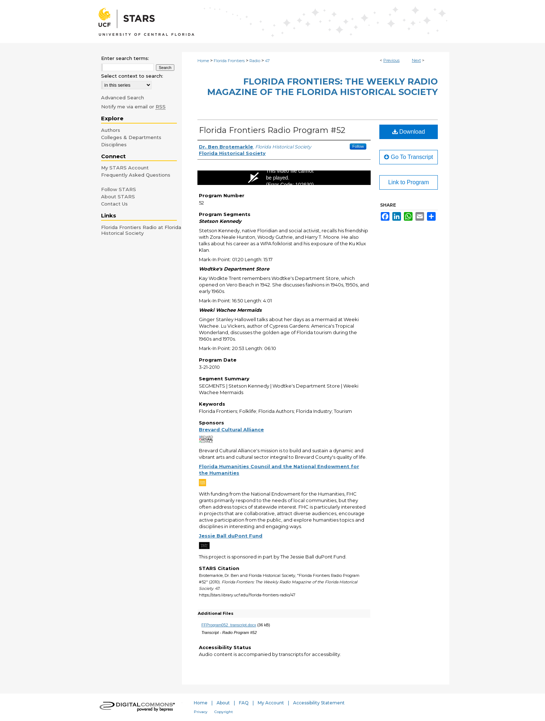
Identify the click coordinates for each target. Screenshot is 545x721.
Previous (391, 60)
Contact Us (114, 204)
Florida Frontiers (229, 60)
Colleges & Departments (131, 137)
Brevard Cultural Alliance (231, 429)
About (223, 702)
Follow (358, 146)
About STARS (118, 196)
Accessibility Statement (319, 702)
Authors (110, 130)
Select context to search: (132, 76)
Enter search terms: (125, 58)
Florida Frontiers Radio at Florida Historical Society (141, 230)
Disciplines (114, 144)
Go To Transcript (408, 157)
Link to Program (408, 182)
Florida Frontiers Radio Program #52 (272, 130)
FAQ (244, 702)
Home (203, 60)
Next (416, 60)
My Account (271, 702)
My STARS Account (125, 167)
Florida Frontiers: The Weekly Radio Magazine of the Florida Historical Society (322, 86)
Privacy (201, 711)
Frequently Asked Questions (135, 175)
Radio (254, 60)
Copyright (223, 711)
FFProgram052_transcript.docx (228, 625)
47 (267, 60)
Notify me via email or (133, 106)
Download (408, 132)
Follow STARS (118, 189)
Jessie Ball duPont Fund (230, 536)
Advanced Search (122, 97)
